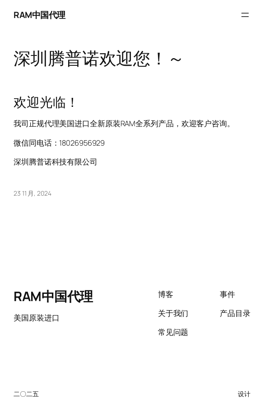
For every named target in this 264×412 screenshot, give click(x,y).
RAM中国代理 (39, 15)
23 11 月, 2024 (32, 193)
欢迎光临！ (46, 102)
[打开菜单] (245, 14)
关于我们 (173, 313)
